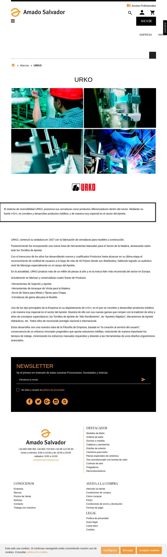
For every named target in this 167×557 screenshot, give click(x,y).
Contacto (18, 504)
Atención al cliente (95, 488)
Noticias (18, 500)
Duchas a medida (95, 440)
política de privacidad (53, 390)
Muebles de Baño (95, 433)
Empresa (145, 34)
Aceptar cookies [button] (149, 550)
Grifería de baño (94, 437)
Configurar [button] (110, 550)
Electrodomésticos (95, 471)
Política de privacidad (97, 518)
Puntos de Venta (22, 496)
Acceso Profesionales (141, 5)
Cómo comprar (94, 496)
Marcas (24, 65)
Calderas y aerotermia (97, 444)
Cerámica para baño (97, 452)
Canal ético (92, 525)
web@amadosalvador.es (46, 459)
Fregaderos (92, 467)
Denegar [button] (128, 550)
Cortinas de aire (94, 463)
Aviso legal (92, 522)
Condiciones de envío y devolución (104, 504)
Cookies (90, 529)
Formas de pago (94, 507)
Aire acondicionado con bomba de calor (106, 459)
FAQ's (89, 500)
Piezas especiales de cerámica (102, 456)
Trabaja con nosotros (25, 507)
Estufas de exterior (96, 448)
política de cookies (37, 552)
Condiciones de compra (98, 492)
